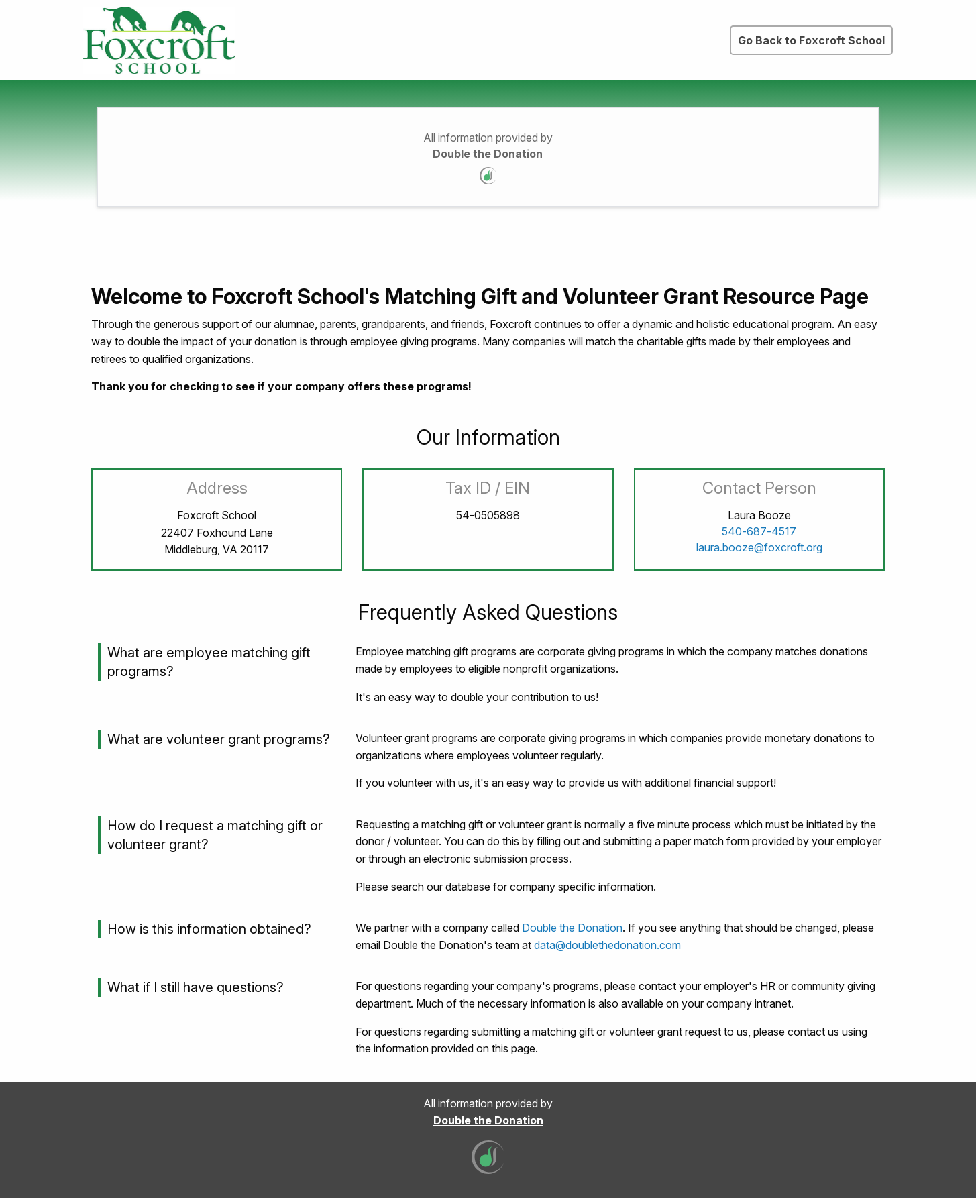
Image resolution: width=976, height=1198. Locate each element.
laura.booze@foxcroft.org (759, 547)
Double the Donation (488, 153)
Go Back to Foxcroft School (811, 40)
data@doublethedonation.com (607, 945)
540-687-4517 (759, 531)
